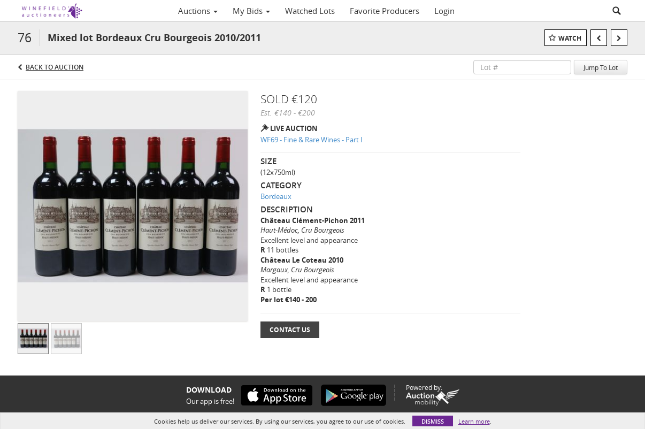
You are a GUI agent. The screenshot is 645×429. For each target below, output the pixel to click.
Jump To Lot (600, 67)
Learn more (474, 421)
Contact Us (290, 329)
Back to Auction (54, 67)
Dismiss (432, 421)
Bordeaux (275, 196)
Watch (569, 38)
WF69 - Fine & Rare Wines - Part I (311, 139)
